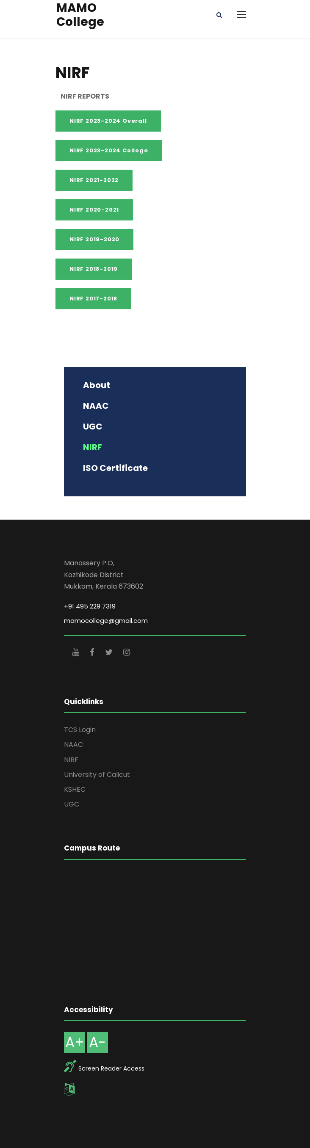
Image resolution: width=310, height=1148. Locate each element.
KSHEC (75, 789)
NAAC (73, 744)
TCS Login (80, 730)
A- (97, 1042)
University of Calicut (97, 774)
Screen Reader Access (111, 1068)
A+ (74, 1042)
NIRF (71, 760)
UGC (71, 804)
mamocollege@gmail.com (106, 620)
